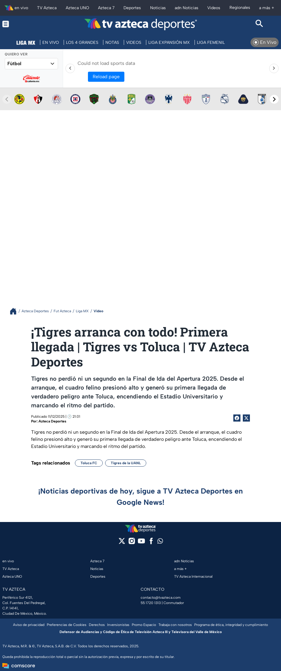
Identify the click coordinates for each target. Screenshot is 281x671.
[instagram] (131, 543)
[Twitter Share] (246, 418)
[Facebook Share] (236, 418)
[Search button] (259, 24)
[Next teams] (274, 99)
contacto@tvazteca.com (161, 597)
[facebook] (151, 543)
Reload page (106, 76)
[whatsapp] (160, 542)
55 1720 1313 (151, 603)
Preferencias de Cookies (66, 625)
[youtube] (141, 543)
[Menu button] (21, 24)
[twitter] (122, 543)
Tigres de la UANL (126, 463)
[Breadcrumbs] (15, 311)
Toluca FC (89, 463)
